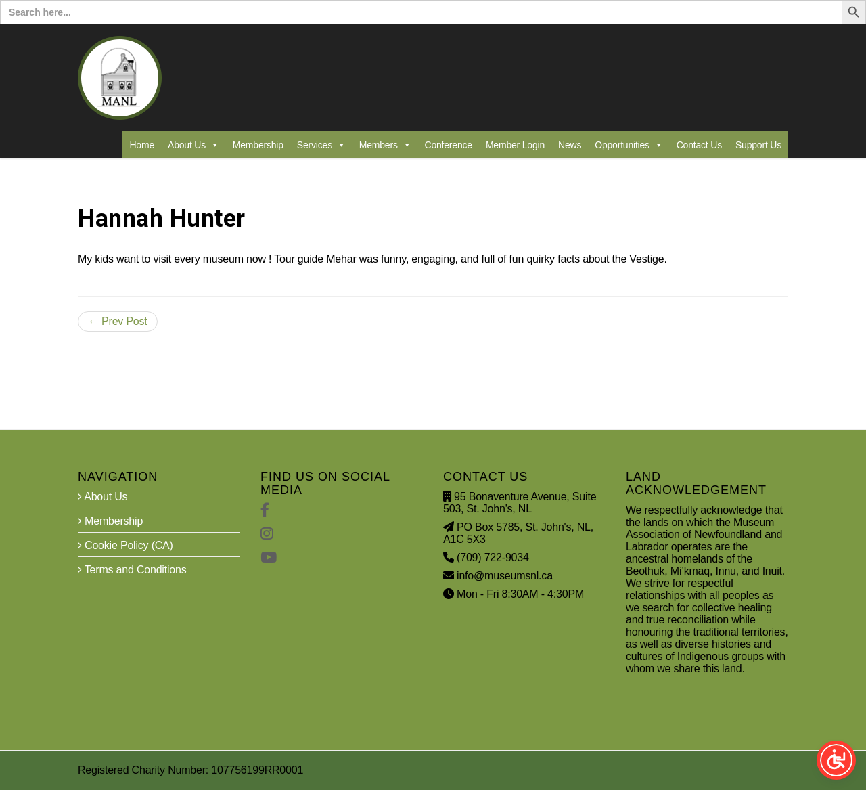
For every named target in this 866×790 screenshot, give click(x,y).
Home (141, 144)
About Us (193, 144)
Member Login (515, 144)
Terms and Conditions (132, 569)
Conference (448, 144)
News (569, 144)
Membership (258, 144)
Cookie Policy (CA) (125, 545)
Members (385, 144)
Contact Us (699, 144)
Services (321, 144)
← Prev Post (117, 321)
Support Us (758, 144)
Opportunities (628, 144)
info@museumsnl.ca (505, 575)
